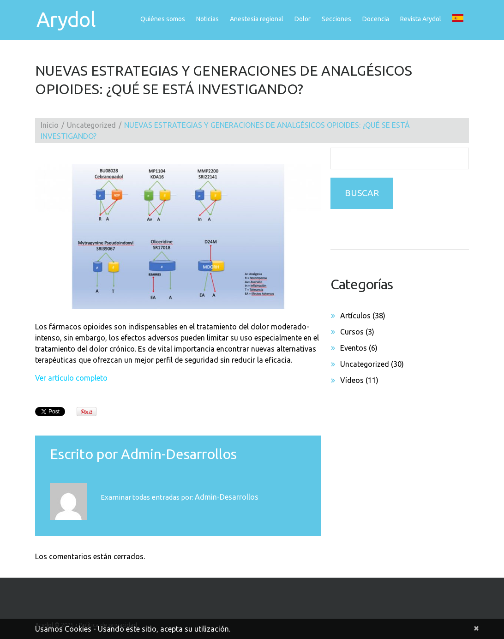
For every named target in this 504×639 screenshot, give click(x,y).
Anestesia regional (256, 19)
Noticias (207, 19)
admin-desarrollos (179, 454)
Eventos (353, 348)
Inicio (50, 125)
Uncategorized (91, 125)
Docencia (375, 19)
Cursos (352, 332)
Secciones (336, 19)
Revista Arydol (420, 19)
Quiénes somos (162, 19)
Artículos (355, 315)
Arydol (64, 19)
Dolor (302, 19)
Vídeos (352, 380)
